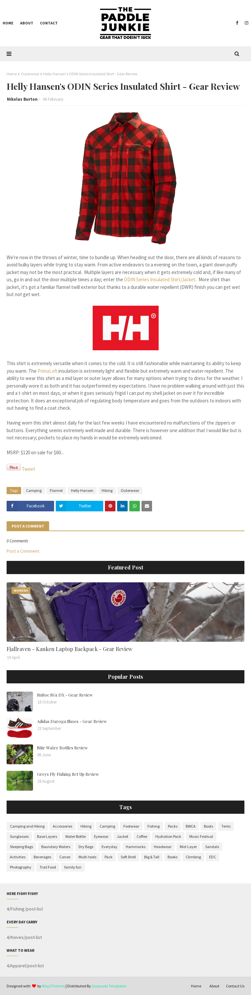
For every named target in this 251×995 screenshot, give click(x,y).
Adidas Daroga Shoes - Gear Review (72, 721)
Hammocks (135, 846)
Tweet (28, 469)
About (214, 985)
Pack (108, 856)
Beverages (42, 856)
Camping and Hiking (27, 826)
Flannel (56, 490)
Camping (34, 490)
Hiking (107, 490)
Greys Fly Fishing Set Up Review (68, 774)
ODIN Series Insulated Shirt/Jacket (160, 279)
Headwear (163, 846)
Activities (17, 856)
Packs (172, 826)
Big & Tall (151, 856)
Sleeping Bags (21, 846)
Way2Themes (53, 985)
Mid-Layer (188, 846)
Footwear (131, 826)
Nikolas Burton (22, 99)
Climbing (193, 856)
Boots (208, 826)
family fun (72, 867)
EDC (212, 856)
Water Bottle (75, 836)
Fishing (153, 826)
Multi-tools (87, 856)
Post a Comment (23, 551)
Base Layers (47, 836)
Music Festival (201, 836)
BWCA (191, 826)
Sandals (212, 846)
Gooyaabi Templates (109, 985)
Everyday (109, 846)
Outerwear (30, 73)
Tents (226, 826)
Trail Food (48, 867)
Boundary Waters (55, 846)
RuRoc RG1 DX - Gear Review (65, 695)
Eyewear (101, 836)
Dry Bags (85, 846)
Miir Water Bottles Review (62, 747)
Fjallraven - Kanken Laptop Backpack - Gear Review (69, 648)
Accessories (62, 826)
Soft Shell (128, 856)
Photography (20, 867)
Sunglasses (19, 836)
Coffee (142, 836)
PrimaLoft (47, 371)
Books (172, 856)
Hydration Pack (168, 836)
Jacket (122, 836)
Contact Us (235, 985)
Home (12, 73)
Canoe (64, 856)
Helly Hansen (82, 490)
